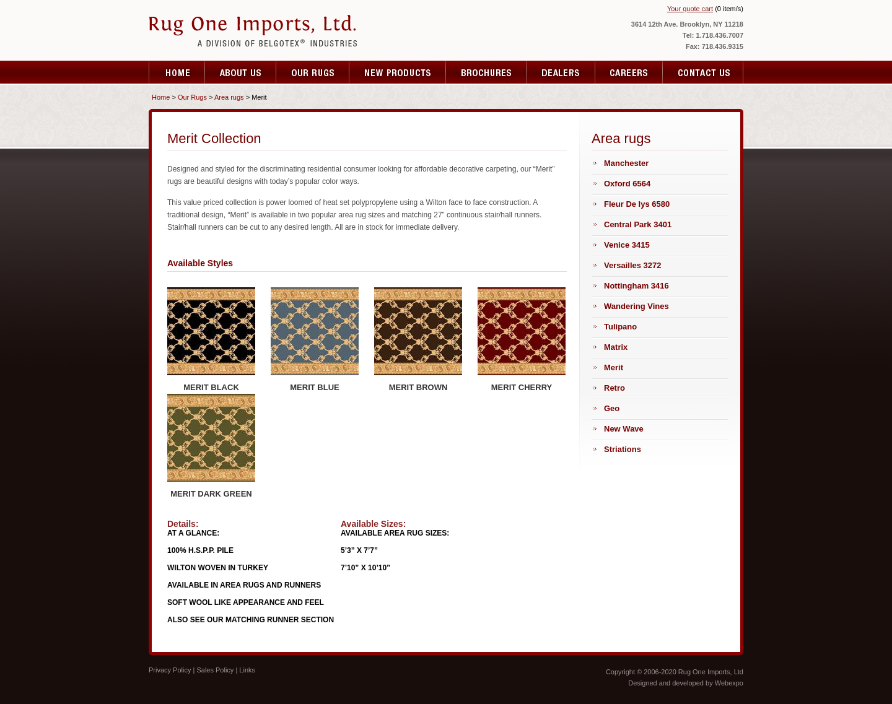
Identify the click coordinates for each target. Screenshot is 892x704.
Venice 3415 (627, 245)
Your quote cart (690, 8)
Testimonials (397, 72)
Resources (629, 72)
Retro (614, 388)
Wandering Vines (636, 306)
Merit (613, 367)
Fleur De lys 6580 (637, 204)
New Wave (624, 428)
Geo (611, 408)
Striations (622, 449)
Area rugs (229, 97)
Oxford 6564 (627, 183)
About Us (240, 72)
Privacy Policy (170, 670)
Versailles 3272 (633, 265)
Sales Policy (215, 670)
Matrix (615, 347)
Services (312, 72)
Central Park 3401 (637, 224)
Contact (703, 72)
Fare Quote (486, 72)
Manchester (626, 163)
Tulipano (620, 326)
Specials (561, 72)
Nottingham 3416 (636, 285)
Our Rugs (192, 97)
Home (177, 72)
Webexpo (729, 683)
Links (247, 670)
